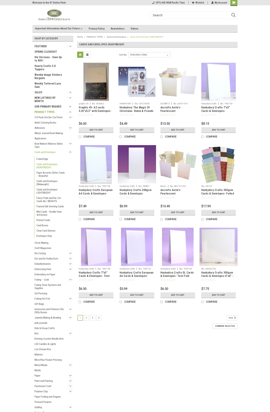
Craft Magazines (43, 248)
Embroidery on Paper (45, 274)
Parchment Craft (43, 386)
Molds (38, 370)
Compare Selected (225, 326)
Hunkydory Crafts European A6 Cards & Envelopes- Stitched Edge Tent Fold (96, 193)
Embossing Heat (43, 269)
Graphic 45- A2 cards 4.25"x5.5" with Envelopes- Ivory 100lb (95, 111)
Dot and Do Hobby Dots (46, 258)
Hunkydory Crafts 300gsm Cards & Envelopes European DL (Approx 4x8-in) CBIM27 (135, 195)
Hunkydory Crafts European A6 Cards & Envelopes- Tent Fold (136, 276)
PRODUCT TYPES (45, 112)
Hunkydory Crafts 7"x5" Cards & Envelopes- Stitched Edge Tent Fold (216, 111)
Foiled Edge (42, 159)
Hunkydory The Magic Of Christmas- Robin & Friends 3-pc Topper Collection (137, 111)
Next (233, 318)
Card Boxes (42, 225)
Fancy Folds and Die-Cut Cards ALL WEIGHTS (48, 199)
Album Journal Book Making (49, 133)
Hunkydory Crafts (209, 103)
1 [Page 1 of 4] (80, 318)
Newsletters (117, 28)
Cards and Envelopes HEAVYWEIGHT (47, 166)
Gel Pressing (41, 293)
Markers (39, 354)
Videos (134, 28)
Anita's (163, 186)
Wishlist (198, 2)
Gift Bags (39, 304)
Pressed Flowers (43, 402)
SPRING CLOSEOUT (46, 51)
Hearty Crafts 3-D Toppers (45, 67)
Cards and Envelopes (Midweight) (47, 183)
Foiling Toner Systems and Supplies (48, 286)
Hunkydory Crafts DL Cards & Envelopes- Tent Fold (177, 274)
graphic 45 (84, 103)
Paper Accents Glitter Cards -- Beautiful (50, 174)
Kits (37, 333)
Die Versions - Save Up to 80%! (48, 59)
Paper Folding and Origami (48, 396)
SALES (38, 92)
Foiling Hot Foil (42, 298)
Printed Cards (43, 220)
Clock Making (41, 242)
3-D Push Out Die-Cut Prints (49, 117)
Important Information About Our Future (59, 28)
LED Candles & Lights (45, 344)
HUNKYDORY (125, 103)
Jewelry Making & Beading (48, 317)
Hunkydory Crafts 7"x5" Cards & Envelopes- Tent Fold (94, 276)
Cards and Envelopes (45, 152)
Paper (37, 375)
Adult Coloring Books (45, 122)
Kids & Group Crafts (45, 328)
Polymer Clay (41, 391)
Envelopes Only (44, 236)
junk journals (41, 323)
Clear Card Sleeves (45, 230)
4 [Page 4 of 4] (98, 318)
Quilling (38, 407)
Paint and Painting (44, 380)
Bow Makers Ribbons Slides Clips (49, 145)
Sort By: (123, 54)
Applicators (40, 138)
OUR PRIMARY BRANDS (48, 106)
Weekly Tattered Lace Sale (48, 85)
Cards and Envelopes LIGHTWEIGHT (47, 191)
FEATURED (41, 46)
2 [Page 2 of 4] (86, 318)
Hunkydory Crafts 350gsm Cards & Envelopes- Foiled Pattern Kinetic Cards (217, 193)
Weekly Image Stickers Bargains (48, 76)
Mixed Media (41, 365)
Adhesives (40, 127)
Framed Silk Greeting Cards (50, 206)
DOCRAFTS (165, 103)
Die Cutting (40, 253)
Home (80, 37)
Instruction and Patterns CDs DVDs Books (49, 311)
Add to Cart (96, 129)
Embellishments (43, 263)
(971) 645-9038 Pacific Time (168, 2)
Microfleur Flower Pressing (48, 359)
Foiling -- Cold (42, 279)
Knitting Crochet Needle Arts (49, 338)
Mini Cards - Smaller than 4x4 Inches (49, 213)
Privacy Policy (97, 28)
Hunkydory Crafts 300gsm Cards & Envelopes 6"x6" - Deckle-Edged (217, 276)
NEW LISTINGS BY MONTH (45, 99)
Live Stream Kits (43, 349)
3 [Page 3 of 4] (92, 318)
